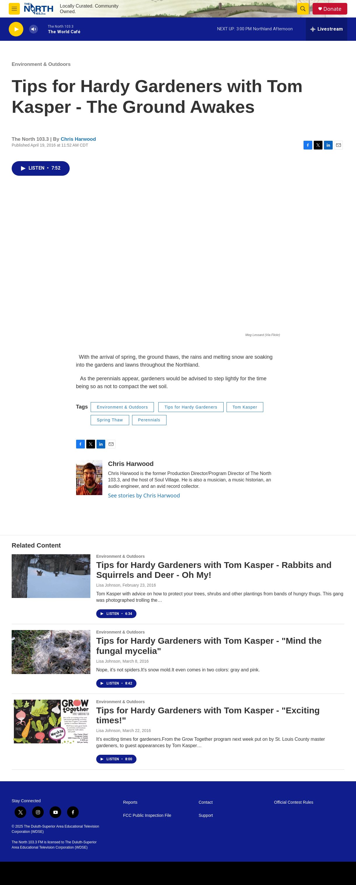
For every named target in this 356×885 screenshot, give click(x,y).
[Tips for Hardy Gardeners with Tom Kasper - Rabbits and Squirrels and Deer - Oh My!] (51, 576)
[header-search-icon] (303, 9)
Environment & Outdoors (41, 64)
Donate (332, 9)
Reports (130, 802)
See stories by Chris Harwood (144, 495)
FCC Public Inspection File (147, 815)
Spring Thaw (110, 420)
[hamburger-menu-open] (14, 9)
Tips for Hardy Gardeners (190, 407)
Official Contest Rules (293, 802)
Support (206, 815)
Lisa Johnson (108, 585)
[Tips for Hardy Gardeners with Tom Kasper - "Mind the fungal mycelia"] (51, 652)
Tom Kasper (245, 407)
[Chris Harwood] (89, 477)
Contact (206, 802)
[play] (16, 29)
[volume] (33, 29)
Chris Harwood (78, 139)
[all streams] (326, 29)
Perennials (149, 420)
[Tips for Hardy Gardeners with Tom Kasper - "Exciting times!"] (51, 721)
